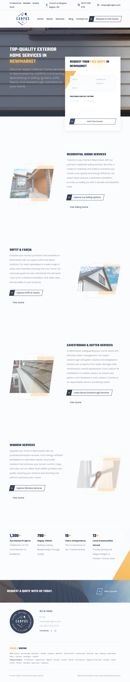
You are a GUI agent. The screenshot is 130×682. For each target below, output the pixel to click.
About (49, 18)
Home (40, 18)
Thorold (64, 663)
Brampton (35, 657)
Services (60, 18)
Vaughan (51, 657)
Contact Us (82, 18)
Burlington (27, 660)
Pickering (103, 657)
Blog (71, 18)
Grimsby (57, 663)
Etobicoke (90, 657)
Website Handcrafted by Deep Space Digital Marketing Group (98, 676)
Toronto (16, 657)
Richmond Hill (69, 657)
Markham (59, 657)
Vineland (106, 663)
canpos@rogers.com (110, 5)
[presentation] (88, 110)
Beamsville (35, 666)
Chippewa (44, 666)
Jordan (113, 663)
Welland (49, 663)
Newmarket (111, 657)
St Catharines (29, 663)
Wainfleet (26, 666)
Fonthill (12, 666)
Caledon (36, 660)
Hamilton (18, 660)
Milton (12, 660)
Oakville (43, 657)
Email (76, 100)
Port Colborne (80, 663)
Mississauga (25, 657)
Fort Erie (71, 663)
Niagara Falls (40, 663)
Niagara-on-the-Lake (94, 663)
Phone (90, 100)
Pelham (19, 666)
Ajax (96, 657)
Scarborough (80, 657)
